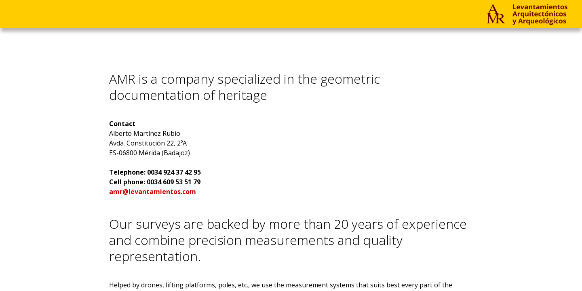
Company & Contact (113, 13)
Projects (31, 13)
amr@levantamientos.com (152, 191)
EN (255, 13)
